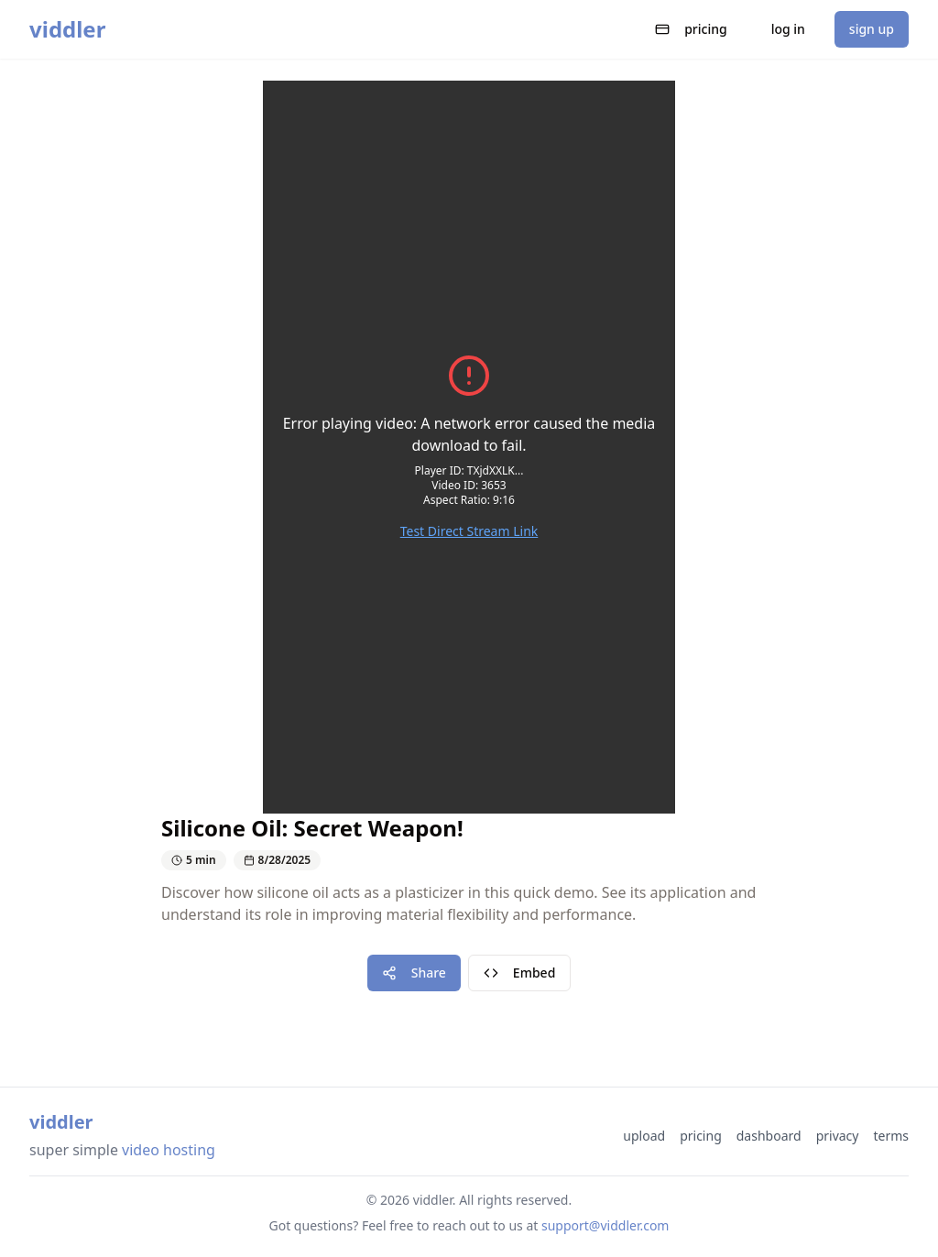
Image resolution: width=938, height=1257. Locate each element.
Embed (519, 972)
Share (414, 972)
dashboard (769, 1135)
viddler (67, 29)
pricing (691, 29)
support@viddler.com (605, 1225)
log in (788, 29)
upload (644, 1135)
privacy (837, 1135)
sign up (871, 29)
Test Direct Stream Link (469, 531)
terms (891, 1135)
